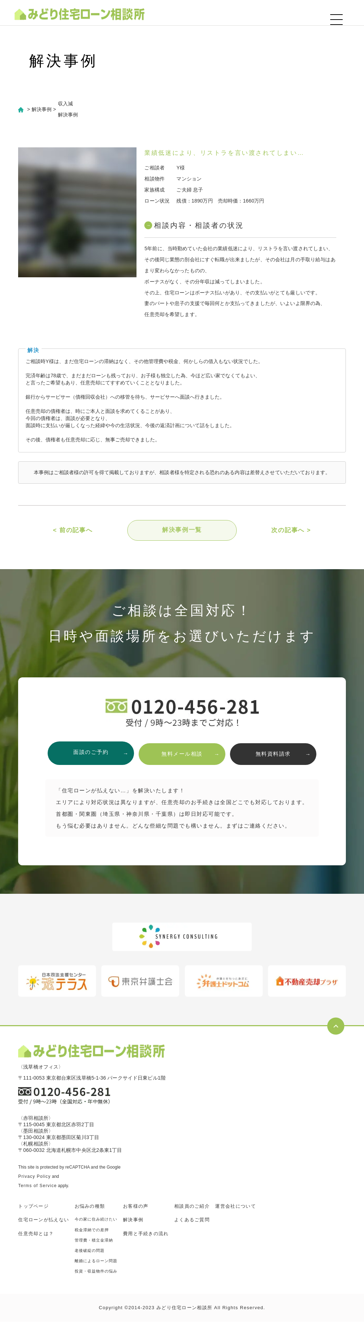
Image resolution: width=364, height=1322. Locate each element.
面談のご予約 (88, 754)
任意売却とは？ (36, 1234)
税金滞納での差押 (92, 1230)
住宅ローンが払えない (43, 1220)
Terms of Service (37, 1186)
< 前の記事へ (73, 531)
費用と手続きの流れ (146, 1234)
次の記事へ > (291, 531)
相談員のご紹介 (192, 1206)
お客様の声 (136, 1206)
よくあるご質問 (192, 1220)
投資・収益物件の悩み (96, 1271)
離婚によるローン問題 (96, 1261)
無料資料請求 (275, 754)
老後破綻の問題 (90, 1251)
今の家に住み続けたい (96, 1219)
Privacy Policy (34, 1176)
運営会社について (235, 1206)
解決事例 (133, 1220)
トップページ (33, 1206)
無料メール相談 (182, 754)
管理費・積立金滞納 (94, 1240)
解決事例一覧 (182, 531)
